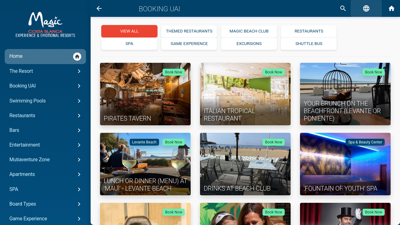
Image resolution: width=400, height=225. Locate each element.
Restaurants (46, 115)
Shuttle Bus (308, 43)
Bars (46, 130)
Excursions (249, 43)
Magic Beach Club (248, 30)
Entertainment (46, 145)
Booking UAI (46, 86)
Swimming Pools (46, 101)
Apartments (46, 174)
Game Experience (189, 43)
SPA (46, 189)
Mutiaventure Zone (46, 159)
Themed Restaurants (189, 30)
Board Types (46, 204)
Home (45, 56)
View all (129, 30)
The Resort (46, 71)
